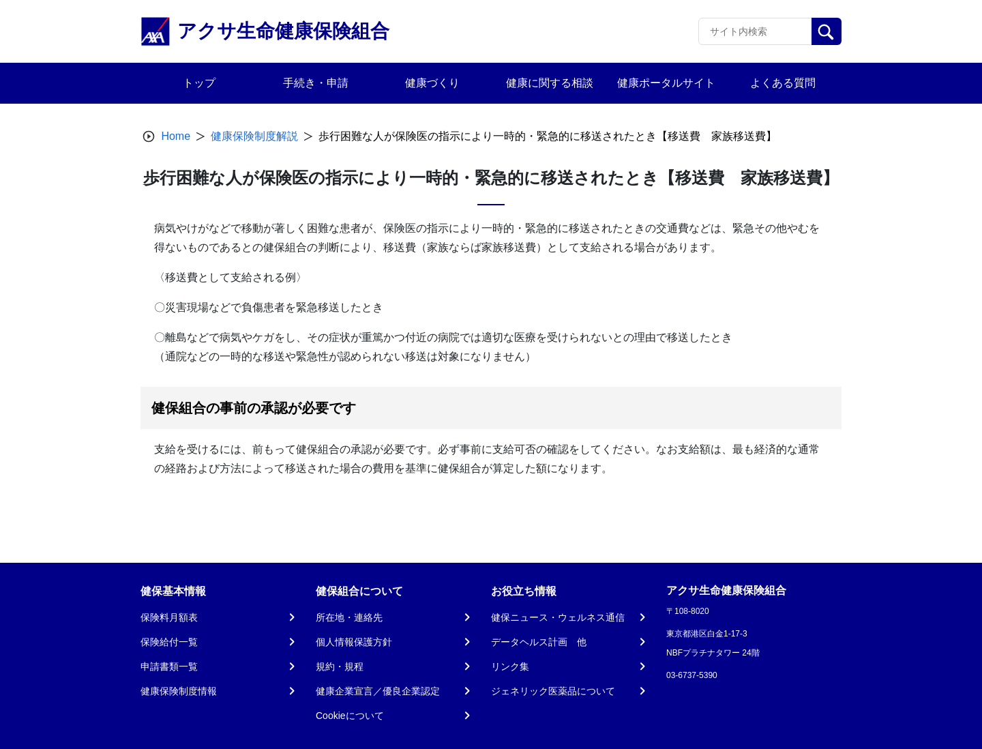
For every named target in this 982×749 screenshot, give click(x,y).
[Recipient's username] (755, 31)
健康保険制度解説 (254, 136)
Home (175, 136)
